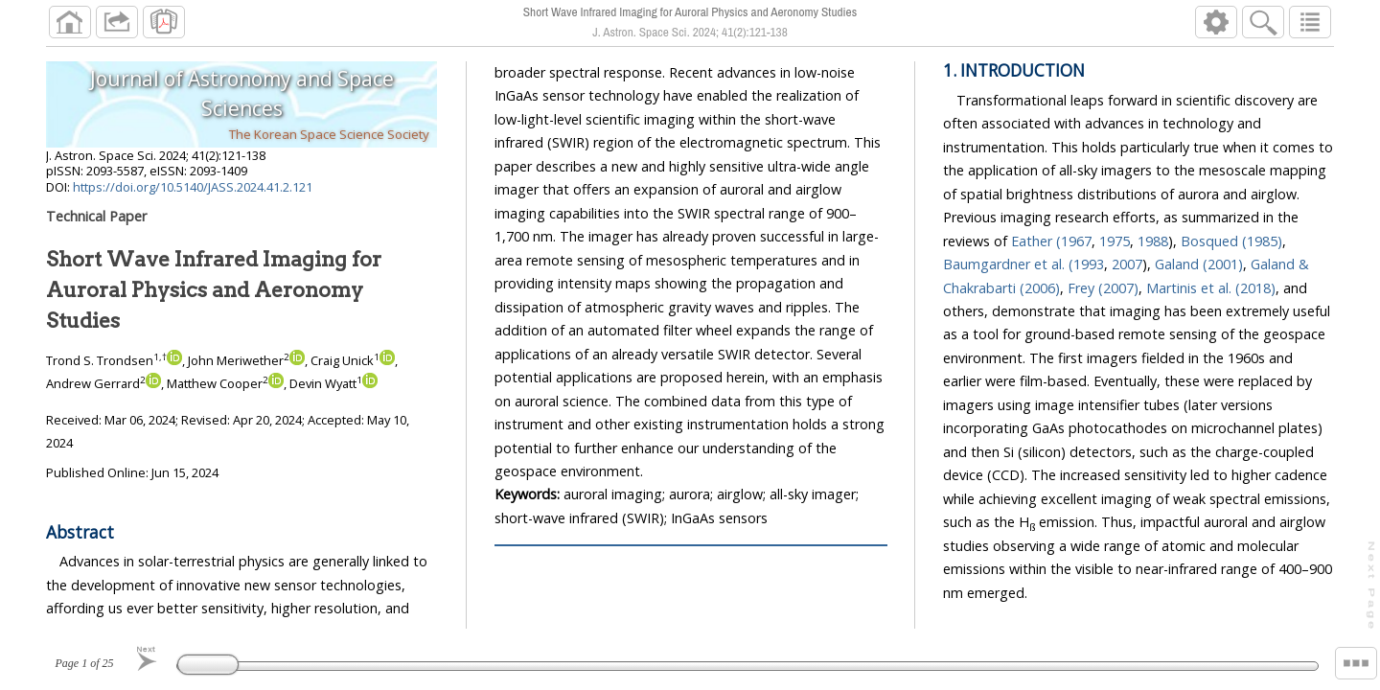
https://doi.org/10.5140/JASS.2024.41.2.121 (192, 187)
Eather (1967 (1051, 241)
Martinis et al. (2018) (1211, 288)
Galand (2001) (1199, 264)
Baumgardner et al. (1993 (1023, 264)
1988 (1153, 241)
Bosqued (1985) (1231, 241)
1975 (1114, 241)
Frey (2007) (1103, 288)
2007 (1127, 264)
